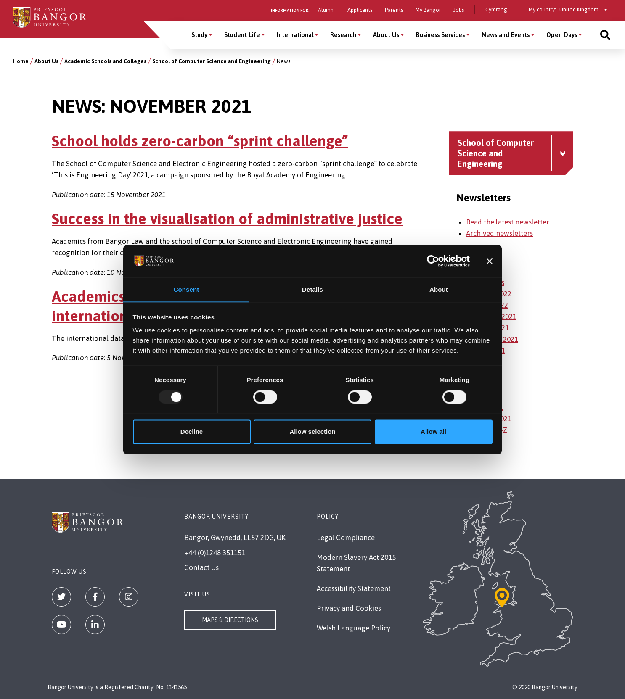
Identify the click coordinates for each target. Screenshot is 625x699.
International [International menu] (295, 34)
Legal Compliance (346, 537)
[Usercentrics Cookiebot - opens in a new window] (433, 261)
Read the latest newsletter (507, 222)
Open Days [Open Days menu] (561, 34)
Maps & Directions (230, 620)
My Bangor (428, 10)
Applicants (359, 10)
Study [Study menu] (199, 34)
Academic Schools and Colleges (105, 61)
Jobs (458, 10)
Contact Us (201, 567)
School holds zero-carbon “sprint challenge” (200, 141)
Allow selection (312, 431)
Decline (191, 431)
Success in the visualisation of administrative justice (227, 218)
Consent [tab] (186, 289)
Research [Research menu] (343, 34)
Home (21, 61)
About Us (46, 61)
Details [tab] (312, 289)
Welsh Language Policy (353, 628)
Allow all (433, 431)
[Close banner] (490, 261)
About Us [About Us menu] (386, 34)
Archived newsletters (499, 233)
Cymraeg (496, 9)
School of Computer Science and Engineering (211, 61)
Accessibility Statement (354, 588)
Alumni (326, 10)
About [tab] (438, 289)
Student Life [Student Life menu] (242, 34)
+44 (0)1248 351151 (214, 553)
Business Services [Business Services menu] (440, 34)
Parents (394, 10)
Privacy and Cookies (349, 608)
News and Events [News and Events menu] (506, 34)
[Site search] (605, 35)
